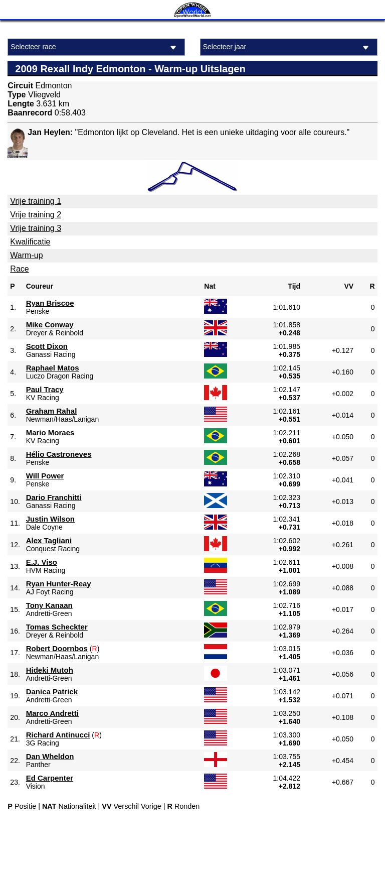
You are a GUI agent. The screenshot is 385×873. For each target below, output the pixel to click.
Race (19, 269)
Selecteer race (95, 47)
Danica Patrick (52, 691)
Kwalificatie (30, 241)
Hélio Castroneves (59, 454)
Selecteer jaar (287, 47)
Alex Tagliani (49, 540)
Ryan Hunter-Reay (58, 583)
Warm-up (26, 255)
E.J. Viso (41, 562)
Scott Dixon (47, 346)
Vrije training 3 (35, 228)
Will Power (45, 475)
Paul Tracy (45, 389)
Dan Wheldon (50, 756)
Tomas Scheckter (57, 626)
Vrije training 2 (35, 214)
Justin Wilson (50, 519)
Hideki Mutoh (49, 670)
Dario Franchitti (54, 497)
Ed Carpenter (49, 778)
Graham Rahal (51, 411)
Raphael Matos (52, 367)
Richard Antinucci (58, 734)
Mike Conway (50, 324)
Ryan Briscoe (50, 303)
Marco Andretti (52, 713)
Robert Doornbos (57, 648)
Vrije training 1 (35, 201)
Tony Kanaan (49, 605)
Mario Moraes (50, 432)
